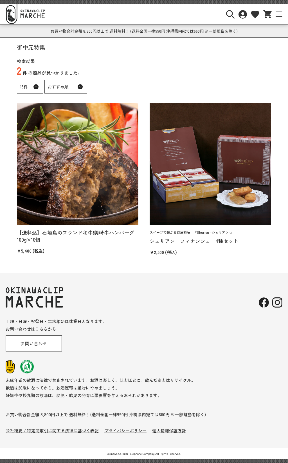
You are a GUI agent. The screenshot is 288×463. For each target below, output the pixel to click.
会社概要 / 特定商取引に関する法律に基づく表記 (52, 430)
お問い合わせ (33, 343)
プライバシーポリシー (125, 430)
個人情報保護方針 (169, 430)
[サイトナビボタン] (279, 14)
